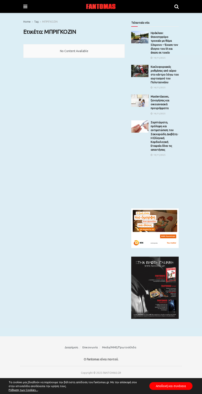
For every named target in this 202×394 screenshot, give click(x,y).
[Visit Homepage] (101, 6)
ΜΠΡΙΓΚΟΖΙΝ (50, 21)
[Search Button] (176, 6)
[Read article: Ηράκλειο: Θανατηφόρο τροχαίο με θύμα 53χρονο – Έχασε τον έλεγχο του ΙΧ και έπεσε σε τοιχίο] (139, 37)
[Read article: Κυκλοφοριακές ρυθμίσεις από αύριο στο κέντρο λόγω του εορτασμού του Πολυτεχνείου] (139, 71)
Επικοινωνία (90, 347)
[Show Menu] (25, 6)
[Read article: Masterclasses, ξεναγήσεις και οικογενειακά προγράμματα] (139, 101)
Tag (36, 21)
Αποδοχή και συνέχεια (171, 386)
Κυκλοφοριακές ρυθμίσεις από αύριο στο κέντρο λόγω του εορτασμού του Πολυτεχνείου (165, 74)
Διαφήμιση (71, 347)
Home (27, 21)
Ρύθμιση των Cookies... (23, 389)
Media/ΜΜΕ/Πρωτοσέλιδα (119, 347)
